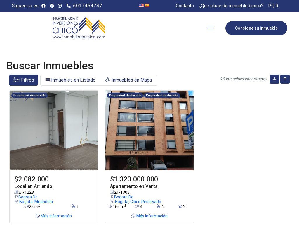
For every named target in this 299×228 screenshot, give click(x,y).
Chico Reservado (145, 201)
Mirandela (43, 201)
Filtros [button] (23, 80)
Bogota (26, 201)
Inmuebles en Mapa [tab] (128, 80)
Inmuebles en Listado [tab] (70, 80)
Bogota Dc (25, 196)
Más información (54, 215)
